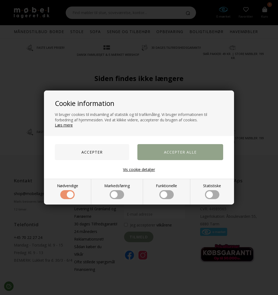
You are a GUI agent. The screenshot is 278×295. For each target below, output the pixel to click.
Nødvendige (67, 191)
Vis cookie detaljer (139, 169)
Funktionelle (166, 191)
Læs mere (64, 125)
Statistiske (212, 191)
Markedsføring (117, 191)
